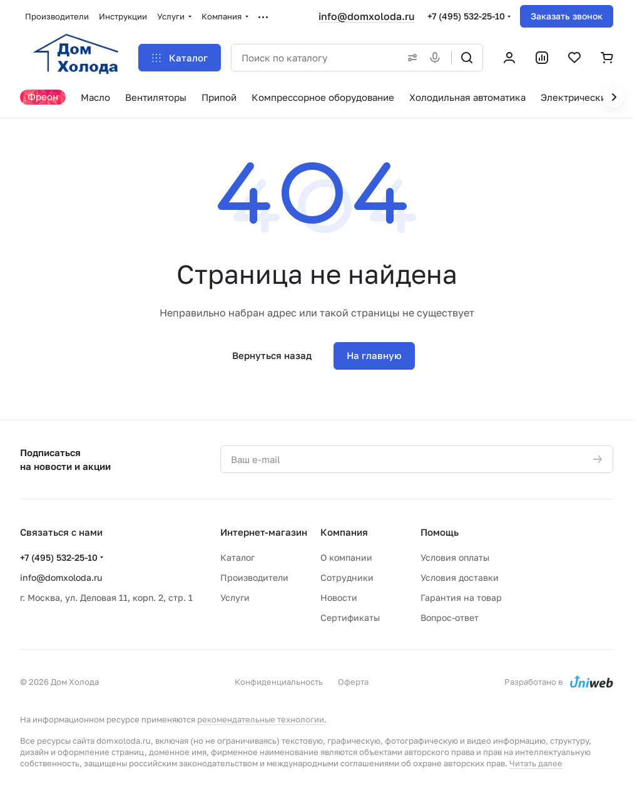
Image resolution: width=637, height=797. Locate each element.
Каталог (237, 557)
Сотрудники (347, 577)
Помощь (439, 532)
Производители (254, 577)
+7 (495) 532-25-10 (466, 16)
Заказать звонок (567, 16)
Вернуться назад (272, 355)
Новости (338, 597)
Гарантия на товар (461, 597)
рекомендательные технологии (260, 719)
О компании (346, 557)
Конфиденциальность (279, 682)
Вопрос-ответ (449, 617)
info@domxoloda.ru (366, 16)
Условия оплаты (454, 557)
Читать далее (536, 763)
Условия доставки (459, 577)
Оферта (353, 682)
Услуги (235, 597)
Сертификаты (350, 617)
